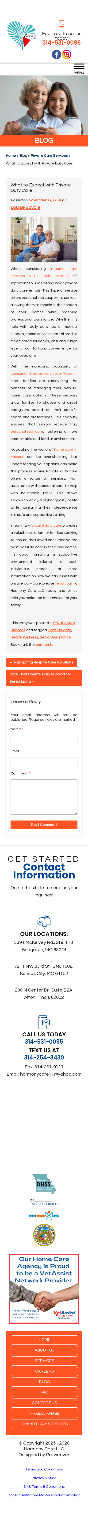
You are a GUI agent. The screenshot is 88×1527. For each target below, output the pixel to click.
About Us (44, 1350)
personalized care (27, 431)
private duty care (46, 525)
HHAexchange (44, 1413)
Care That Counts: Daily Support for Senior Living (40, 677)
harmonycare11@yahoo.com (51, 1074)
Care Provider (59, 630)
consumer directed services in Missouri (44, 373)
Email (16, 751)
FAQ (44, 1392)
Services (44, 1361)
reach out (64, 583)
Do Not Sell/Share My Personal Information (44, 1495)
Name (17, 729)
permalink (43, 644)
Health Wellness (24, 637)
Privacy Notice (44, 1478)
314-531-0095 (61, 42)
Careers (44, 1371)
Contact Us (44, 1403)
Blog (44, 1382)
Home (44, 1340)
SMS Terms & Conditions (44, 1486)
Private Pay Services (44, 1424)
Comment (20, 773)
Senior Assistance (55, 637)
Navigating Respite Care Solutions (41, 662)
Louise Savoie (25, 207)
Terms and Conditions (44, 1469)
